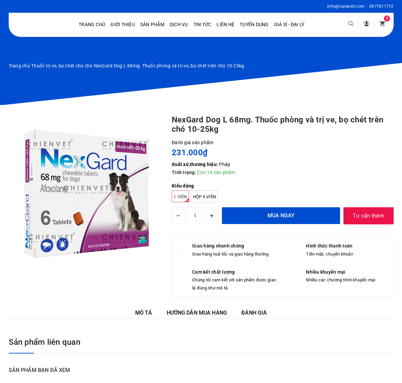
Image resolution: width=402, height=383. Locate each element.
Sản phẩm (152, 24)
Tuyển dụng (254, 24)
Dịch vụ (179, 24)
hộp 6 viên (204, 196)
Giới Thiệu (122, 24)
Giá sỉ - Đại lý (289, 24)
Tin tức (202, 24)
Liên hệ (225, 24)
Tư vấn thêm (368, 216)
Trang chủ (92, 24)
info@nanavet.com (345, 6)
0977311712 (381, 6)
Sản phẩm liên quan (44, 342)
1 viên (181, 198)
